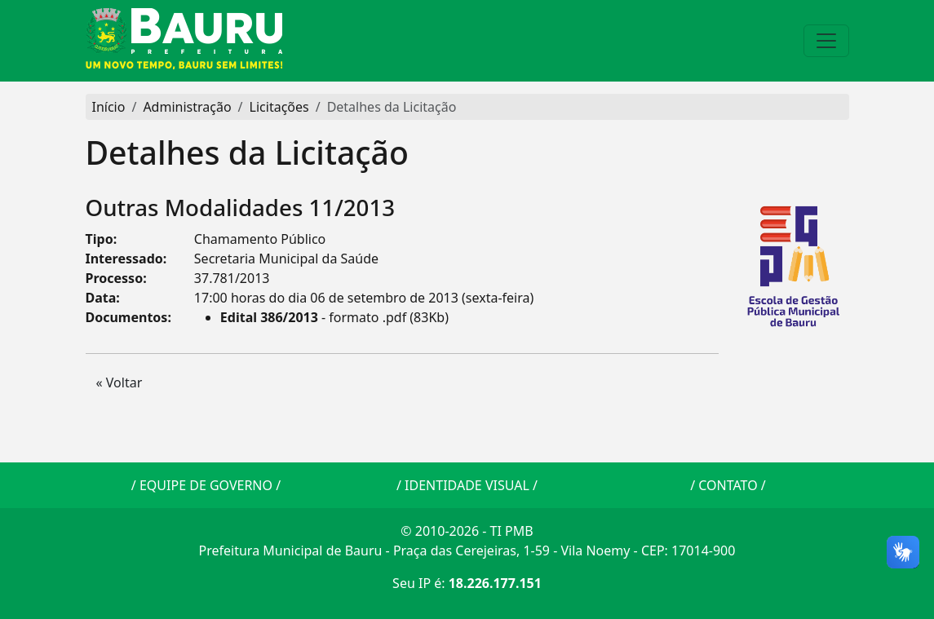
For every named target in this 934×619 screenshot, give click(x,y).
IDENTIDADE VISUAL (467, 485)
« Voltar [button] (119, 382)
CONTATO (727, 485)
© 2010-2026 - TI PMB (467, 531)
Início (109, 107)
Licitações (279, 107)
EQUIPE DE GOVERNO (205, 485)
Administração (187, 107)
